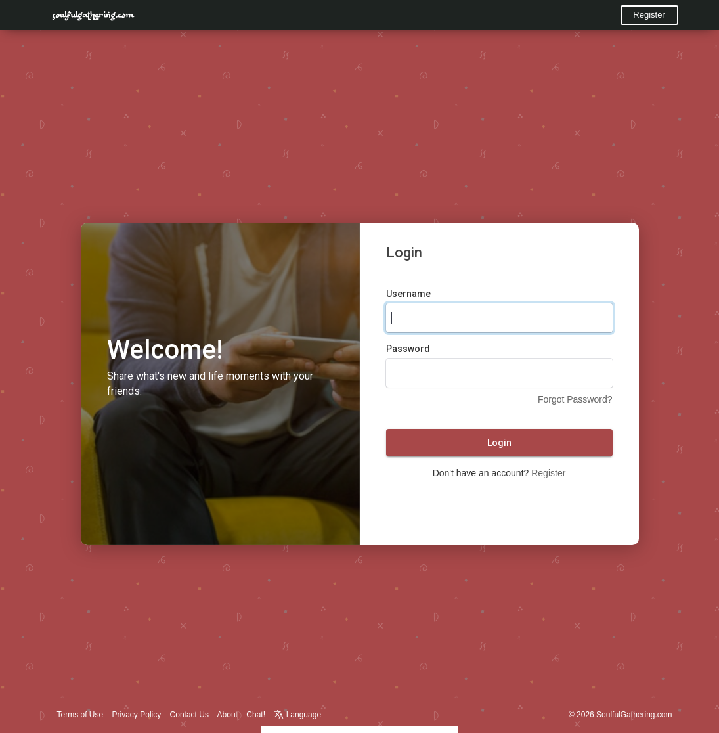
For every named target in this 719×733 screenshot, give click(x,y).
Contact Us (189, 714)
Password (408, 349)
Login (499, 442)
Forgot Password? (575, 399)
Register (649, 15)
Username (408, 293)
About (227, 714)
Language (297, 714)
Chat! (255, 714)
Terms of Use (80, 714)
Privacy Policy (137, 714)
